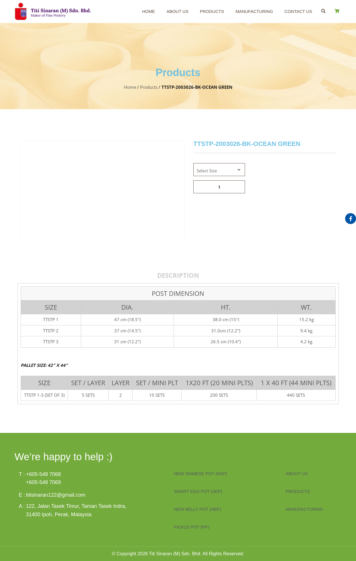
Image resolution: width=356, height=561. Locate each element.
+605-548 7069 (43, 482)
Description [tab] (178, 275)
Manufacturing (254, 11)
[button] (323, 11)
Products (212, 11)
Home (148, 11)
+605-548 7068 (43, 474)
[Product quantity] (219, 186)
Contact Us (298, 11)
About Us (177, 11)
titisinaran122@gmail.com (55, 495)
